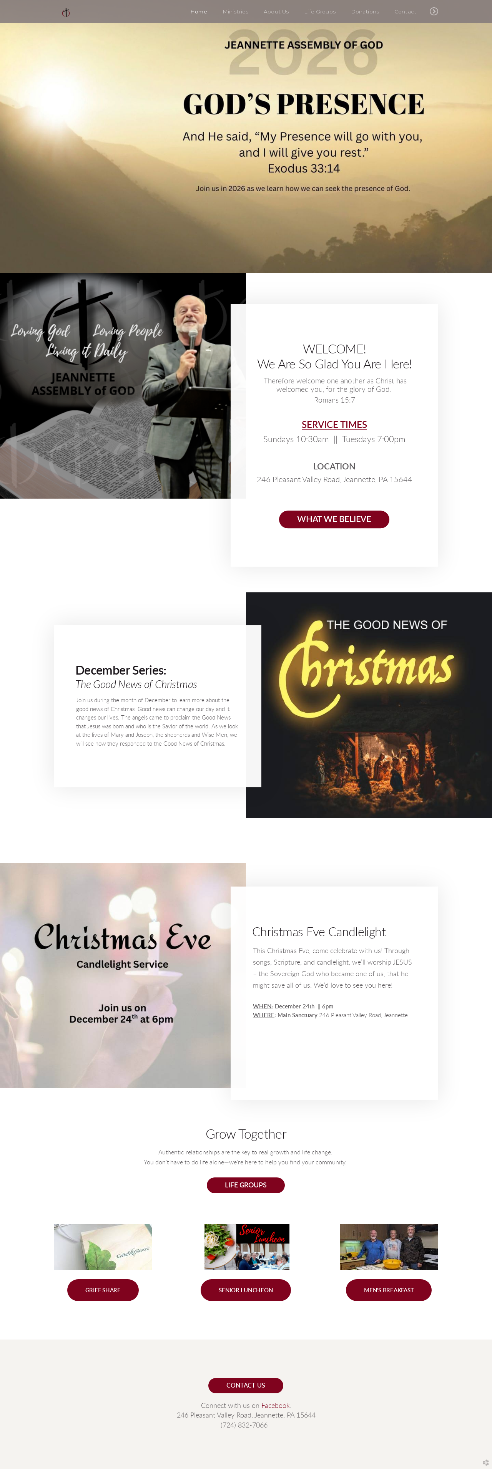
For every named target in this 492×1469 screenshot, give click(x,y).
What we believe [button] (334, 519)
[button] (103, 1290)
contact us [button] (245, 1386)
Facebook (275, 1406)
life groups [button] (245, 1185)
